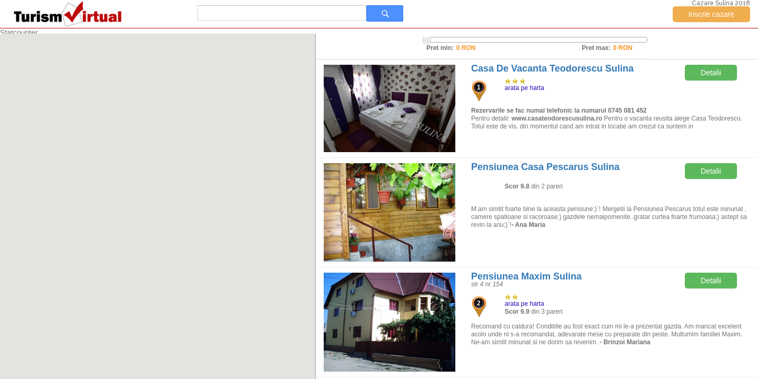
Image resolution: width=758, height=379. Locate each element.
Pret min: (440, 48)
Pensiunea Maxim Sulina (526, 276)
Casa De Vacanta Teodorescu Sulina (552, 68)
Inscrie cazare (711, 14)
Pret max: (596, 48)
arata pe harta (524, 88)
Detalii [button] (711, 72)
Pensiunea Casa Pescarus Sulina (545, 167)
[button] (179, 203)
